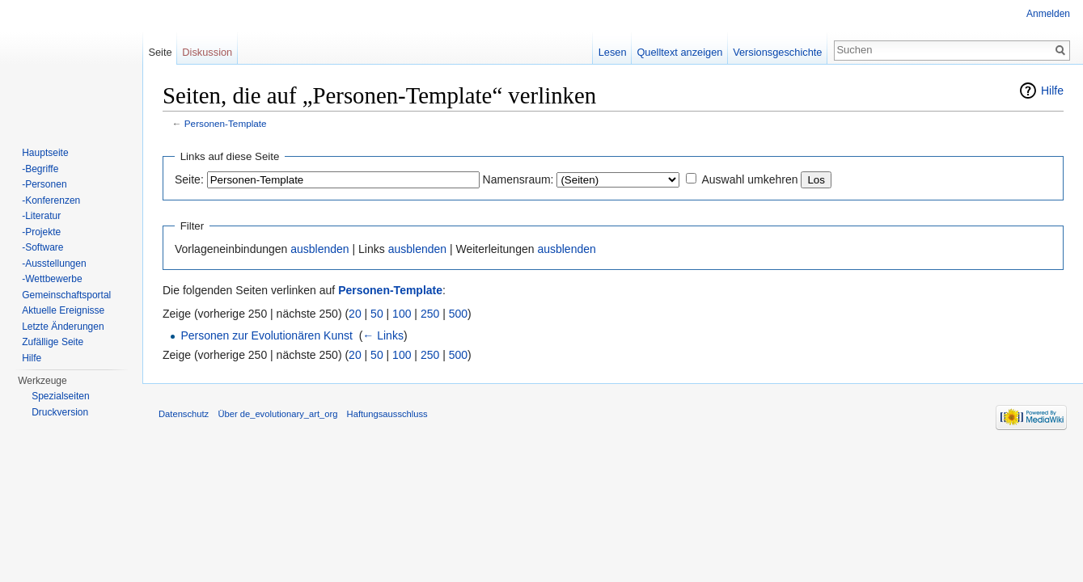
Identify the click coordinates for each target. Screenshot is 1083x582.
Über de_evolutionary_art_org (277, 414)
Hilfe (1052, 90)
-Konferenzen (51, 200)
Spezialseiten (60, 396)
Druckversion (60, 412)
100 (401, 313)
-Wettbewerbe (52, 279)
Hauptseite (45, 152)
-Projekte (41, 232)
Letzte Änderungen (63, 326)
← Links (383, 335)
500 (458, 313)
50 (376, 313)
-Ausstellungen (54, 263)
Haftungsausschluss (387, 414)
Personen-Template (225, 123)
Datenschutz (184, 414)
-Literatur (41, 215)
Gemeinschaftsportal (66, 295)
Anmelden (1048, 13)
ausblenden (319, 248)
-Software (42, 247)
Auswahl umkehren (749, 179)
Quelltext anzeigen (679, 52)
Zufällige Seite (52, 342)
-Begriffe (40, 169)
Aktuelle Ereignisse (63, 310)
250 (430, 313)
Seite (159, 52)
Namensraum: (518, 179)
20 (355, 313)
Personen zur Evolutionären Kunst (266, 335)
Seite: (189, 179)
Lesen (613, 52)
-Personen (44, 184)
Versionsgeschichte (777, 52)
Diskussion (207, 52)
